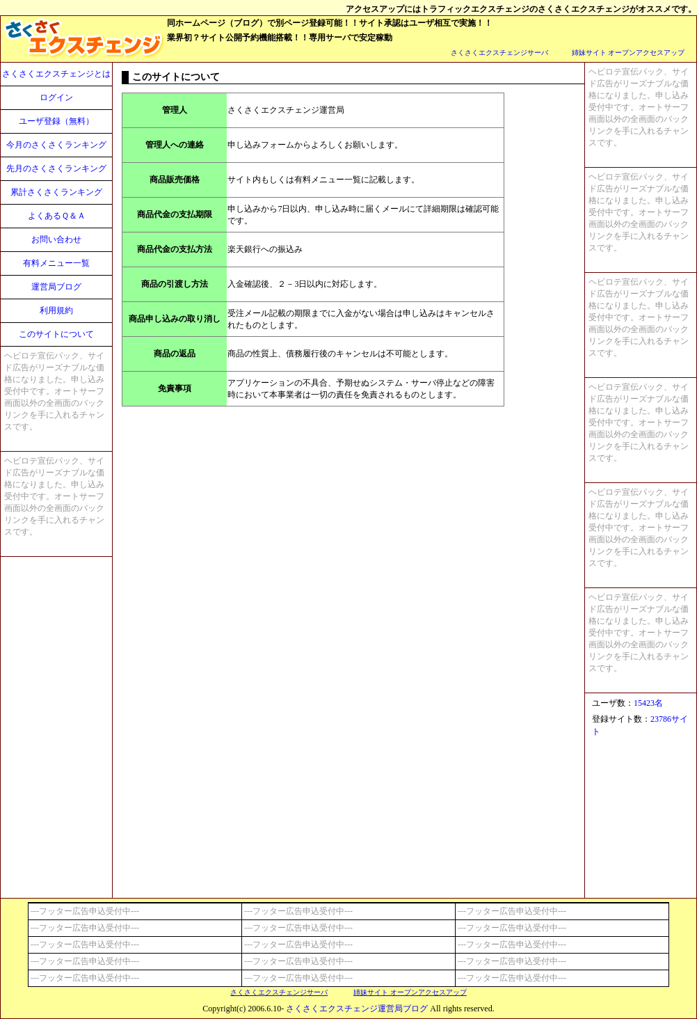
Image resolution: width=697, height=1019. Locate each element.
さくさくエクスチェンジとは (56, 74)
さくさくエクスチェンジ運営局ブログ (357, 1008)
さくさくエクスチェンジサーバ (499, 52)
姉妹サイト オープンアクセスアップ (628, 52)
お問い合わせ (56, 239)
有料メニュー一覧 (56, 263)
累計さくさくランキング (56, 192)
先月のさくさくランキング (56, 168)
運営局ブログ (56, 287)
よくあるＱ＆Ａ (57, 216)
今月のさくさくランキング (56, 145)
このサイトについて (56, 334)
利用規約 (56, 310)
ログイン (56, 97)
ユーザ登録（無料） (56, 121)
